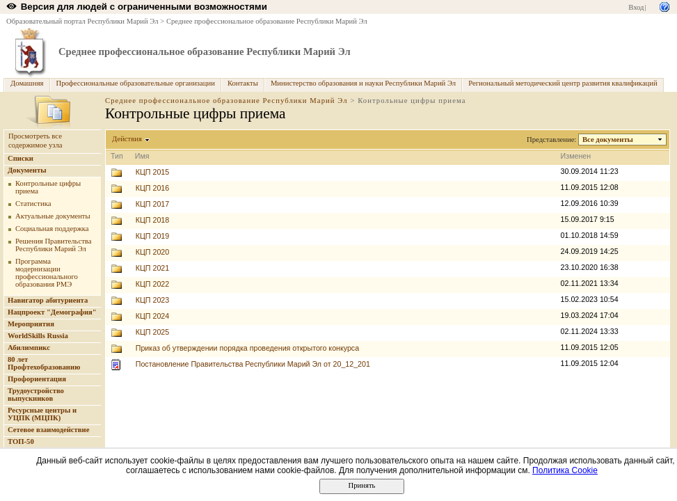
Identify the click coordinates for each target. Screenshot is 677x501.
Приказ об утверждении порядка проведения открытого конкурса (247, 348)
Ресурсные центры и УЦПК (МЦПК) (42, 414)
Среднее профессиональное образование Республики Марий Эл (266, 21)
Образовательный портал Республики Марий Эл (82, 21)
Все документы (608, 139)
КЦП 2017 (152, 204)
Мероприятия (31, 324)
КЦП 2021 (152, 268)
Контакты (243, 83)
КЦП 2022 (152, 284)
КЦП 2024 (152, 316)
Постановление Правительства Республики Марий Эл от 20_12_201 (253, 364)
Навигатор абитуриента (48, 300)
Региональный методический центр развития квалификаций (563, 83)
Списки (20, 158)
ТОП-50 (21, 441)
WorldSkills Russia (38, 336)
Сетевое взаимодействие (48, 430)
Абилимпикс (29, 347)
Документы (27, 170)
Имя (142, 156)
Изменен (576, 156)
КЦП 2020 (152, 252)
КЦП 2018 (152, 220)
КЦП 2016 (152, 188)
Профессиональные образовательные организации (135, 83)
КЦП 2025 (152, 332)
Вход (636, 7)
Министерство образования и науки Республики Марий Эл (363, 83)
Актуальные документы (52, 216)
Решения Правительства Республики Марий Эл (53, 245)
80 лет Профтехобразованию (44, 363)
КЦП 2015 (152, 172)
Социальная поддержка (52, 228)
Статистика (33, 203)
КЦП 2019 (152, 236)
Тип (117, 156)
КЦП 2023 (152, 300)
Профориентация (37, 379)
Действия (127, 139)
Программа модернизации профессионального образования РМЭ (46, 272)
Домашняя (27, 83)
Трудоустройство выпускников (36, 394)
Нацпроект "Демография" (52, 312)
